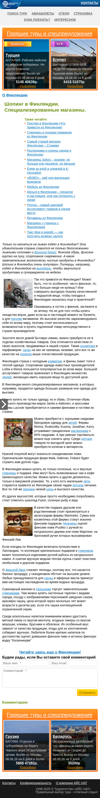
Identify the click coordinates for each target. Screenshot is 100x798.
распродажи (79, 431)
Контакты (89, 3)
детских (86, 439)
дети (86, 481)
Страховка (83, 13)
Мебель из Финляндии (43, 187)
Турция (13, 55)
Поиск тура (17, 13)
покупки (16, 319)
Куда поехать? (37, 19)
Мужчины (70, 523)
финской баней (45, 252)
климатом (55, 361)
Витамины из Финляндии (45, 218)
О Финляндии (14, 95)
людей (7, 377)
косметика (87, 346)
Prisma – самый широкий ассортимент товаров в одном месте (48, 209)
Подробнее (28, 767)
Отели (64, 13)
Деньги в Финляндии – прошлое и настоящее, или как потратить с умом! (51, 196)
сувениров (85, 550)
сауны (48, 578)
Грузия (12, 736)
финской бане (16, 570)
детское (78, 485)
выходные (44, 268)
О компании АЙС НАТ (71, 783)
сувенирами (10, 593)
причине (29, 489)
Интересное (65, 19)
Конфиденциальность (35, 783)
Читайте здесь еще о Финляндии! (50, 652)
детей (72, 422)
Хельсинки (43, 589)
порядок (26, 354)
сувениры (9, 473)
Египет (59, 59)
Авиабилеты (43, 13)
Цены (27, 350)
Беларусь (62, 736)
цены (50, 489)
